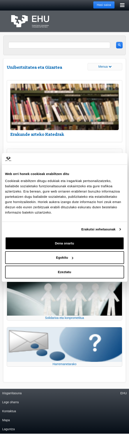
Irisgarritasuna (12, 393)
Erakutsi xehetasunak (98, 229)
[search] (59, 45)
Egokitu (64, 257)
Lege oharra (10, 402)
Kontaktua (9, 411)
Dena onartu (64, 243)
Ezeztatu (64, 272)
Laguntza (8, 429)
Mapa (6, 420)
